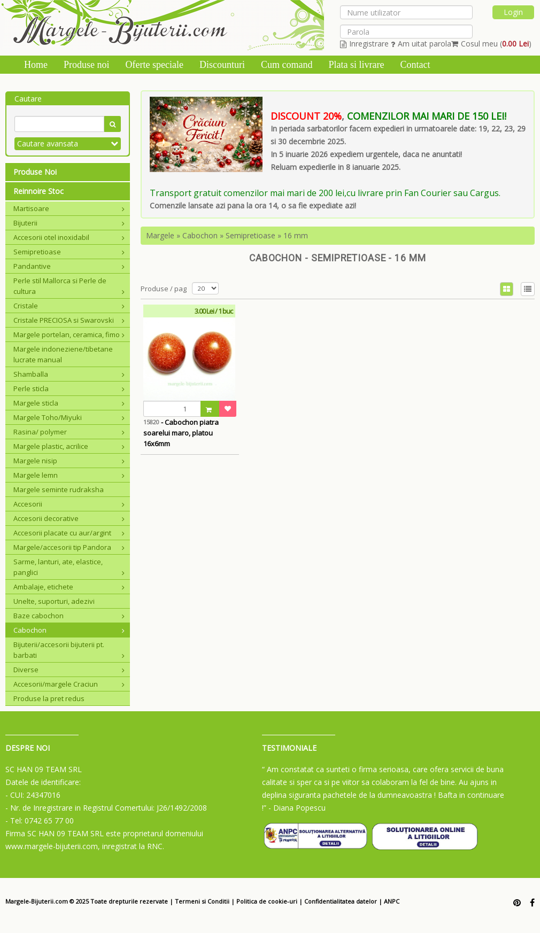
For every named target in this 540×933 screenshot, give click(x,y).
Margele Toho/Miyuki (69, 417)
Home (36, 64)
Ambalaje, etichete (69, 587)
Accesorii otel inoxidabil (69, 237)
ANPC (391, 901)
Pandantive (69, 266)
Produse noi (87, 64)
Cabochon (69, 630)
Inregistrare (364, 43)
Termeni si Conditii (202, 901)
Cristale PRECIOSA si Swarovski (69, 320)
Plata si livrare (356, 64)
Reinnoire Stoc (38, 191)
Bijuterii (69, 223)
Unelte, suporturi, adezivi (54, 601)
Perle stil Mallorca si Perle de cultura (69, 286)
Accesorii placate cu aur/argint (69, 533)
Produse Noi (35, 172)
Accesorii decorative (69, 518)
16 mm (295, 235)
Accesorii (69, 504)
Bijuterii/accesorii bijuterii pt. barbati (69, 650)
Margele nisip (69, 460)
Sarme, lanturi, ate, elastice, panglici (69, 567)
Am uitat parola (421, 43)
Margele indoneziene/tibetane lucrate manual (63, 354)
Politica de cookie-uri (266, 901)
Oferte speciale (154, 64)
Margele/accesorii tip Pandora (69, 547)
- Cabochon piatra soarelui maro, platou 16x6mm (181, 432)
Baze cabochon (69, 615)
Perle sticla (69, 388)
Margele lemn (69, 475)
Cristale (69, 305)
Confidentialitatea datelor (340, 901)
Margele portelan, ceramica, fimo (69, 334)
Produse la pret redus (48, 698)
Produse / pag (164, 288)
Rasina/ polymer (69, 432)
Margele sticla (69, 403)
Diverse (69, 669)
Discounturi (222, 64)
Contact (415, 64)
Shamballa (69, 374)
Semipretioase (69, 251)
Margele (160, 235)
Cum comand (287, 64)
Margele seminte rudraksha (58, 489)
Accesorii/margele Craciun (69, 684)
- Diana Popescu (297, 808)
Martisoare (69, 208)
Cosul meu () (491, 43)
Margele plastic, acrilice (69, 446)
